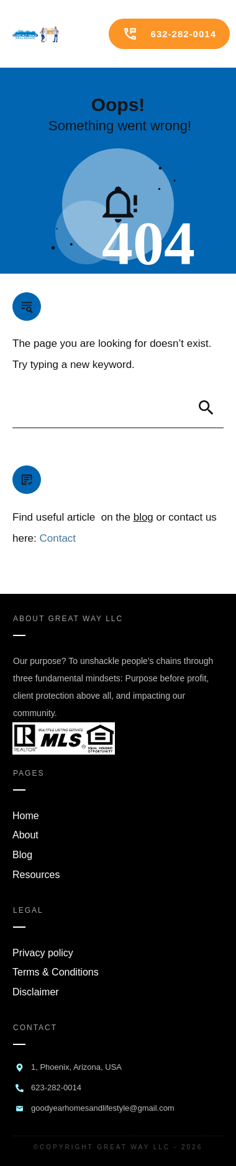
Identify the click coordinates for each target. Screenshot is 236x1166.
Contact (57, 538)
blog (143, 517)
